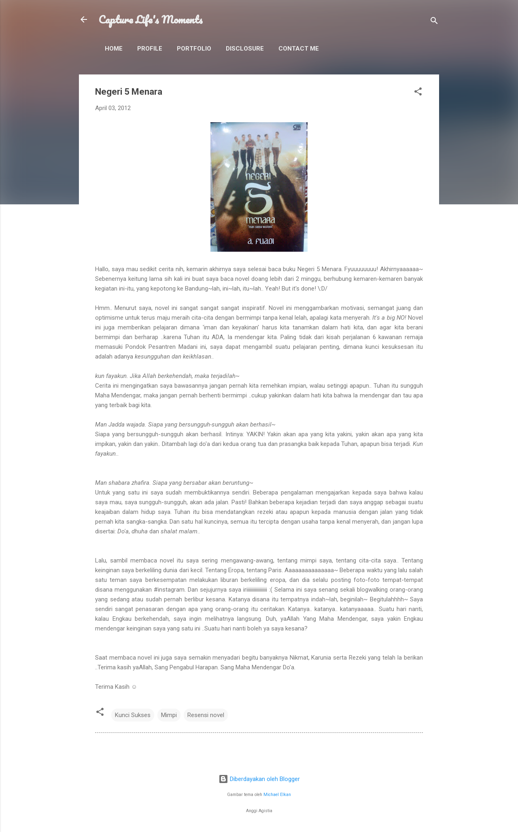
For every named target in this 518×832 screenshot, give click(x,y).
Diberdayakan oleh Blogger (259, 779)
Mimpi (169, 715)
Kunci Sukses (133, 715)
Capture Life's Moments (150, 19)
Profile (149, 48)
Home (114, 48)
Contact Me (298, 48)
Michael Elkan (277, 794)
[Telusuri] (434, 22)
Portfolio (194, 48)
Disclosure (245, 48)
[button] (418, 93)
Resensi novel (205, 715)
